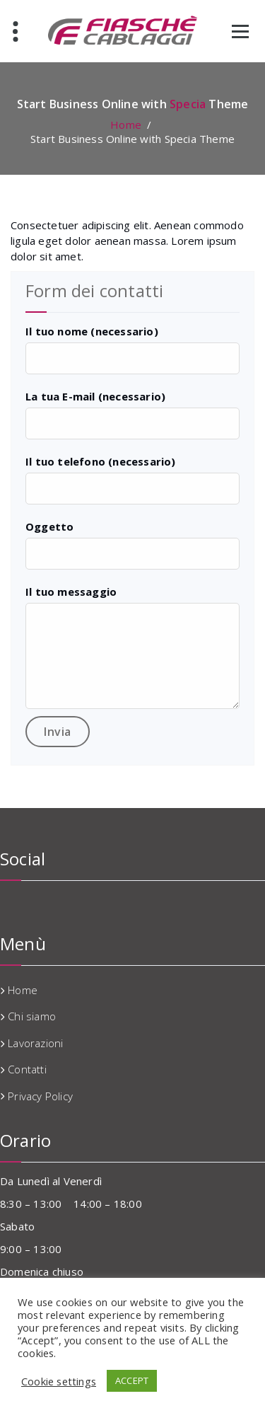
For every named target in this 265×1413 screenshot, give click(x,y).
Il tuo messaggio (71, 591)
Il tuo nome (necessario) (91, 331)
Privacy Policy (40, 1096)
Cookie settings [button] (58, 1381)
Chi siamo (32, 1016)
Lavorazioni (35, 1043)
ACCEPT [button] (131, 1380)
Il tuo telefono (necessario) (100, 461)
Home (125, 124)
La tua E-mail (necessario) (95, 396)
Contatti (27, 1069)
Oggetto (49, 526)
